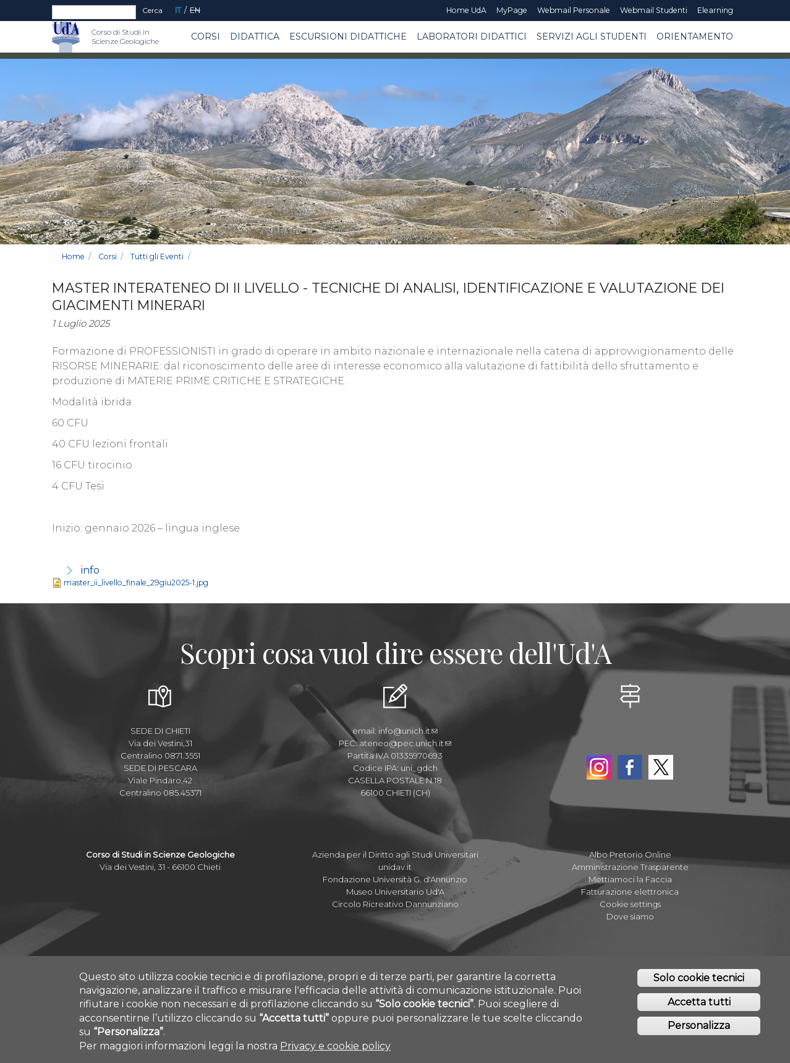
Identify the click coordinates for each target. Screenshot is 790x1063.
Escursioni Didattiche (348, 36)
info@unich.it (408, 731)
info (90, 570)
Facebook (629, 767)
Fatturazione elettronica (630, 892)
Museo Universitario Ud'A (395, 892)
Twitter (660, 767)
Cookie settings (630, 904)
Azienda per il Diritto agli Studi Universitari (395, 854)
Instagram (599, 767)
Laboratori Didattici (472, 36)
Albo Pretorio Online (630, 854)
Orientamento (694, 36)
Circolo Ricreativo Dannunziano (395, 904)
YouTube (630, 739)
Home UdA (466, 10)
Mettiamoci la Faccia (630, 879)
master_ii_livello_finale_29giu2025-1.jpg (136, 582)
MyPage (511, 10)
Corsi (205, 36)
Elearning (715, 10)
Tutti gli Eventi (157, 256)
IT (178, 10)
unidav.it (395, 867)
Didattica (254, 36)
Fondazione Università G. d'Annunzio (395, 879)
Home (73, 256)
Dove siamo (630, 916)
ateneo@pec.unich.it (405, 743)
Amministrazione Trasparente (630, 867)
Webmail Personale (573, 10)
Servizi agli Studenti (592, 36)
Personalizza (699, 1025)
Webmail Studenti (653, 10)
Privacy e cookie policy (335, 1046)
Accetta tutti (699, 1002)
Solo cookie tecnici (698, 978)
